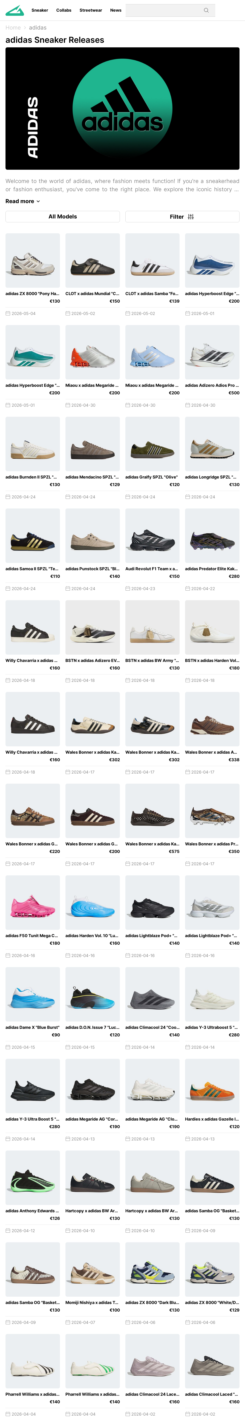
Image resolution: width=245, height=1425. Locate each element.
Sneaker (40, 10)
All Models (62, 216)
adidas (38, 27)
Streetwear (91, 10)
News (115, 10)
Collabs (63, 10)
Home (13, 27)
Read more (23, 201)
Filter (182, 216)
